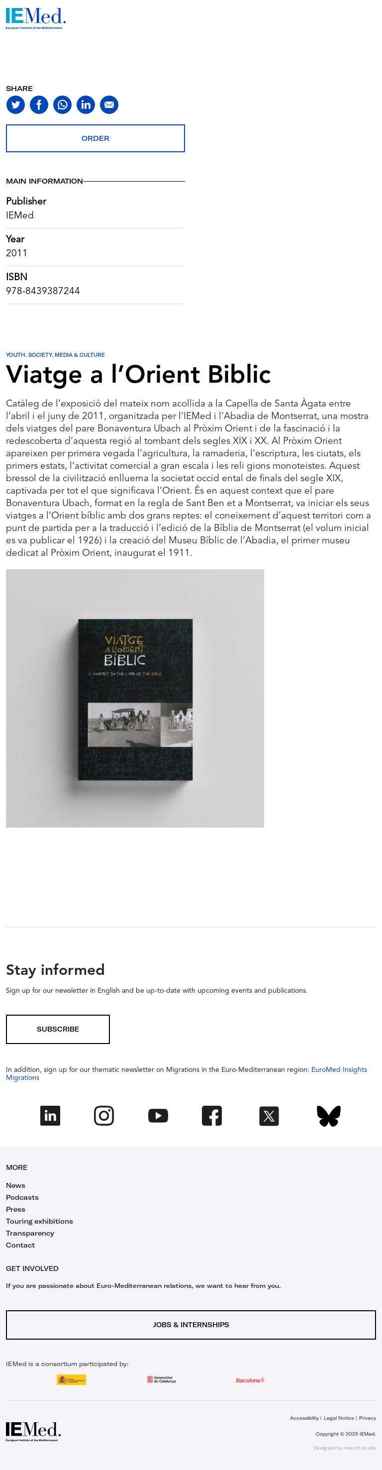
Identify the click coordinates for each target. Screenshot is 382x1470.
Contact (20, 1245)
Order (95, 138)
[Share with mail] (109, 104)
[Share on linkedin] (86, 104)
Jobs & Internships (191, 1325)
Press (15, 1209)
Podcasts (22, 1197)
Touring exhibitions (39, 1221)
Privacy (367, 1418)
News (15, 1185)
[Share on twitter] (15, 104)
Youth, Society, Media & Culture (55, 355)
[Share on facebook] (39, 104)
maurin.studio (360, 1448)
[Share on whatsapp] (62, 104)
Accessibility (304, 1418)
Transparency (30, 1233)
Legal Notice (339, 1418)
